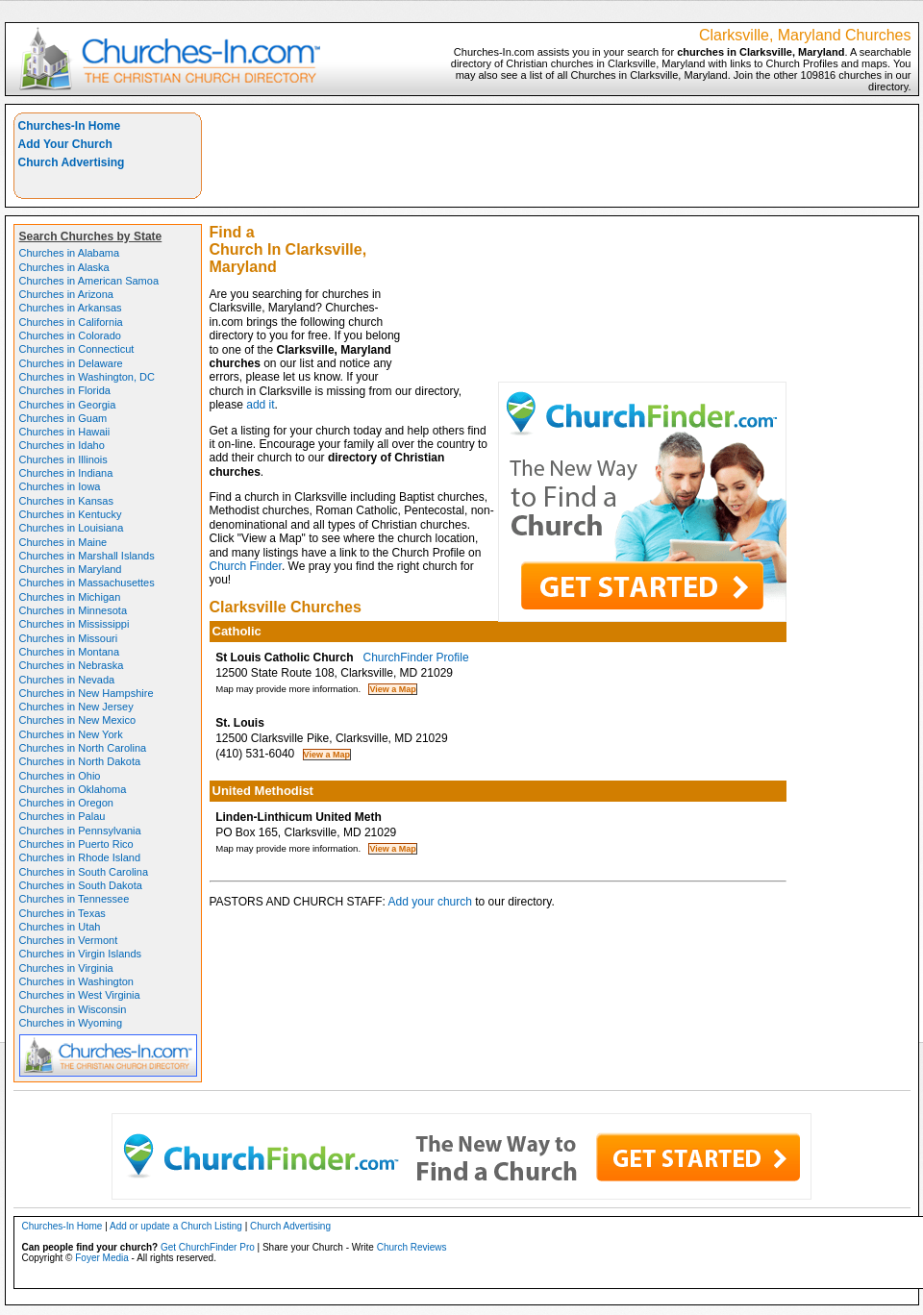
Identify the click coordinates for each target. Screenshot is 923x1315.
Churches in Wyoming (71, 1023)
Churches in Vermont (68, 940)
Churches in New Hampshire (86, 693)
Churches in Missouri (68, 638)
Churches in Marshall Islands (87, 555)
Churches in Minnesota (73, 610)
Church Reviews (412, 1247)
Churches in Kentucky (70, 514)
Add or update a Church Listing (176, 1226)
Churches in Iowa (60, 486)
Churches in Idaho (62, 445)
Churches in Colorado (70, 335)
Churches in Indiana (66, 473)
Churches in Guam (63, 418)
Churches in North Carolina (83, 748)
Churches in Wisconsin (73, 1009)
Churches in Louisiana (71, 527)
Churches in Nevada (67, 679)
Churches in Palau (62, 816)
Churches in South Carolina (84, 872)
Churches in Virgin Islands (80, 953)
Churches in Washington (76, 981)
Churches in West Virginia (79, 995)
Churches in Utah (60, 926)
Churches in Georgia (67, 404)
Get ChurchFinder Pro (208, 1247)
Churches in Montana (69, 652)
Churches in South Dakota (80, 885)
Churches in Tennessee (74, 899)
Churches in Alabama (69, 253)
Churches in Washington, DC (87, 377)
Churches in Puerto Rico (76, 844)
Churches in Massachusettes (87, 582)
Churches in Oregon (66, 802)
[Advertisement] (662, 247)
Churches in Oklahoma (73, 789)
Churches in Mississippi (74, 624)
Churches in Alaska (64, 267)
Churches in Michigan (70, 597)
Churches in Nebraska (71, 665)
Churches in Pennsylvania (80, 830)
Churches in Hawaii (65, 431)
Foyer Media (102, 1258)
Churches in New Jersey (76, 706)
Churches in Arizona (66, 294)
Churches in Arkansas (70, 307)
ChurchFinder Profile (416, 657)
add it (260, 404)
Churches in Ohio (60, 776)
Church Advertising (71, 162)
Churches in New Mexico (78, 720)
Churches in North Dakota (80, 761)
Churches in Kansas (66, 501)
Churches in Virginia (66, 968)
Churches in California (71, 322)
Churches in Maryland (70, 569)
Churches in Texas (62, 913)
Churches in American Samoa (89, 280)
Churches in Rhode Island (80, 857)
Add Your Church (65, 144)
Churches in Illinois (63, 459)
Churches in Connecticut (77, 349)
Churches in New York (71, 734)
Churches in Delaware (71, 363)
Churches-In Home (69, 126)
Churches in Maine (63, 542)
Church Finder (246, 566)
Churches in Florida (65, 390)
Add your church (430, 901)
